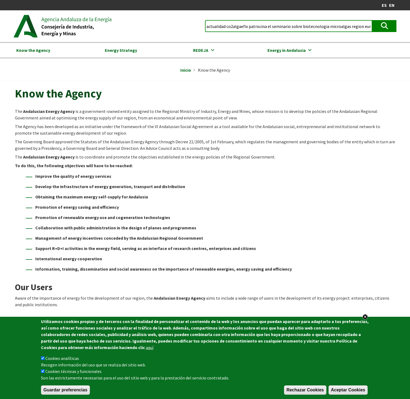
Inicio (185, 70)
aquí (149, 349)
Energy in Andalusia (286, 50)
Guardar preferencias (65, 391)
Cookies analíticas (62, 360)
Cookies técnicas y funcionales (73, 373)
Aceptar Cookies (348, 391)
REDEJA (200, 50)
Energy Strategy (121, 50)
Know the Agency (33, 50)
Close (365, 318)
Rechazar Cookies (305, 391)
